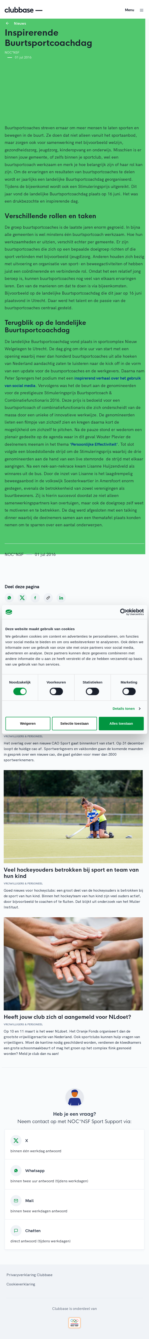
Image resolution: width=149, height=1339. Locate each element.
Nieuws (20, 23)
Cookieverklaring (20, 1284)
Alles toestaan (121, 723)
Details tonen (124, 708)
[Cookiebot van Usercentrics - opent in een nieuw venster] (123, 611)
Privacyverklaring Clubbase (29, 1274)
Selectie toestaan (74, 723)
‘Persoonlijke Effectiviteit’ (94, 444)
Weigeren (27, 723)
